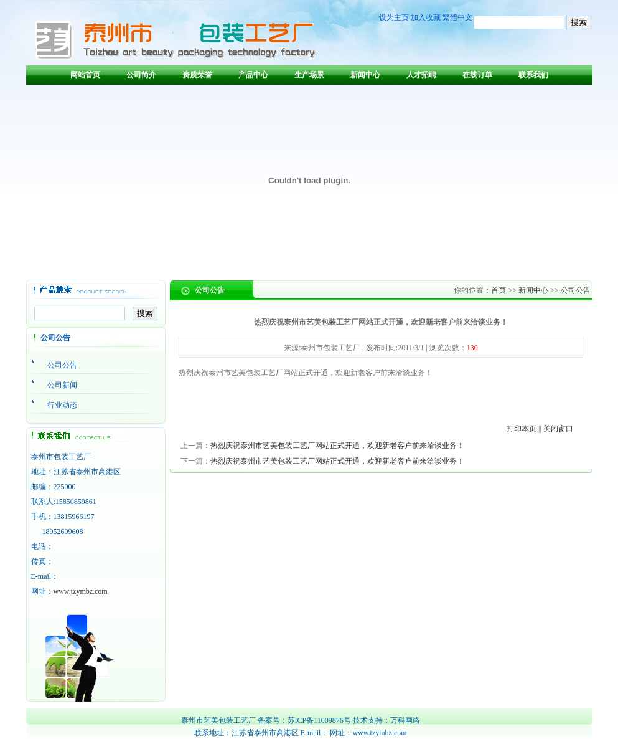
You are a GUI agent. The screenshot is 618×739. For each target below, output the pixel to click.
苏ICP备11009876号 (319, 720)
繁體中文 (457, 17)
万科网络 (405, 720)
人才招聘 (421, 74)
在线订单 (477, 74)
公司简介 (141, 74)
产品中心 (253, 74)
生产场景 (309, 74)
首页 (498, 290)
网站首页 (85, 74)
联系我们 (533, 74)
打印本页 (521, 428)
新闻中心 (365, 74)
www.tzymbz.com (81, 591)
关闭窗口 (558, 428)
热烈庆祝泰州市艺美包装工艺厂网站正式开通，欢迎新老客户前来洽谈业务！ (337, 445)
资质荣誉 (197, 74)
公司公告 (576, 290)
